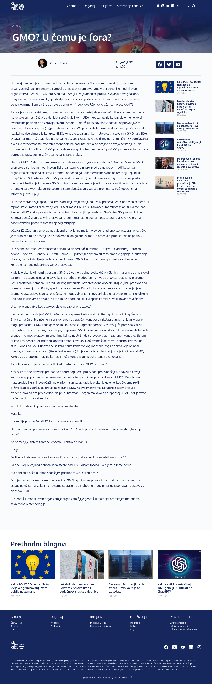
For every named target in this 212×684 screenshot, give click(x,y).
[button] (160, 64)
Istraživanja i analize (132, 6)
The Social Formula (122, 677)
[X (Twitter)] (162, 5)
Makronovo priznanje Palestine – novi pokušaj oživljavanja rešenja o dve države (188, 162)
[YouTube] (167, 5)
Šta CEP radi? (17, 622)
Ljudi (13, 629)
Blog (132, 629)
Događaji (90, 6)
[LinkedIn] (172, 5)
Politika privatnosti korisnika (183, 629)
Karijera (14, 626)
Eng (186, 6)
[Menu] (199, 5)
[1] (39, 94)
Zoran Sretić (59, 63)
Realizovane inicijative (100, 626)
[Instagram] (177, 5)
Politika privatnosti (179, 626)
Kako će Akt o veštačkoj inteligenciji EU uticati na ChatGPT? (189, 143)
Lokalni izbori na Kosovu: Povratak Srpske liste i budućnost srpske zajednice (186, 107)
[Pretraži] (193, 5)
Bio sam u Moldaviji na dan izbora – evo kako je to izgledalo (188, 126)
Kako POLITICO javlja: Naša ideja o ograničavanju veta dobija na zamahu (189, 85)
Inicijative (106, 6)
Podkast (134, 626)
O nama (73, 6)
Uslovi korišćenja (178, 622)
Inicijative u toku (98, 622)
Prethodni (55, 626)
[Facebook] (158, 5)
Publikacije (135, 622)
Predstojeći (55, 622)
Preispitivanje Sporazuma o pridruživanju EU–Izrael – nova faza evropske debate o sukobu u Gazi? (187, 184)
